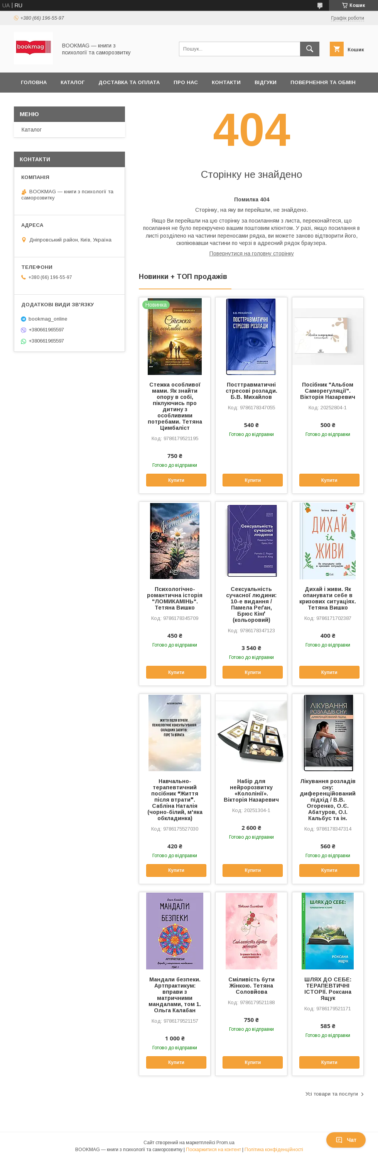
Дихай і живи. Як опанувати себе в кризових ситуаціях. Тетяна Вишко (327, 598)
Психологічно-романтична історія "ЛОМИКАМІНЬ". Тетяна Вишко (174, 598)
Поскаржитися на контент (213, 1149)
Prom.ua (225, 1142)
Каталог (72, 82)
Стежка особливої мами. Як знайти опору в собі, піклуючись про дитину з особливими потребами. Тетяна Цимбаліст (175, 406)
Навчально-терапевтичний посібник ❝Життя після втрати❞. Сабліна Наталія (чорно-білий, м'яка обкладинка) (174, 799)
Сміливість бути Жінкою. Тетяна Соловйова (251, 985)
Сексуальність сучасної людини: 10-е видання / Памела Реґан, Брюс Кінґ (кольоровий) (251, 604)
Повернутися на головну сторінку (251, 253)
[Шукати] (309, 49)
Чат (346, 1139)
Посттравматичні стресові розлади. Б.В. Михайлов (251, 391)
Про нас (186, 82)
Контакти (226, 82)
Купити (176, 480)
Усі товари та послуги (331, 1094)
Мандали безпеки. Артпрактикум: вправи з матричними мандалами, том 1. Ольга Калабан (174, 994)
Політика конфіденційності (274, 1149)
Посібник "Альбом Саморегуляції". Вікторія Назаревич (327, 391)
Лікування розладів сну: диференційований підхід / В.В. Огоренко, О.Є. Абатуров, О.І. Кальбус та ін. (328, 799)
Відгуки (266, 82)
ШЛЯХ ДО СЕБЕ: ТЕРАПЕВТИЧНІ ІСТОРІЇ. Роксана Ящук (327, 988)
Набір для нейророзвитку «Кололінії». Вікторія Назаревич (251, 790)
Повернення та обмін (323, 82)
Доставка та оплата (129, 82)
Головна (34, 82)
